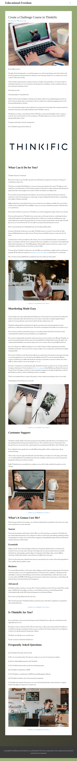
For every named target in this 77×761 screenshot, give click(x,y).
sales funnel (37, 364)
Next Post (68, 742)
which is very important (39, 371)
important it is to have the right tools (41, 253)
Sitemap (29, 754)
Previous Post (9, 742)
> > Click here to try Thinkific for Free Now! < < (38, 306)
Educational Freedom (19, 3)
